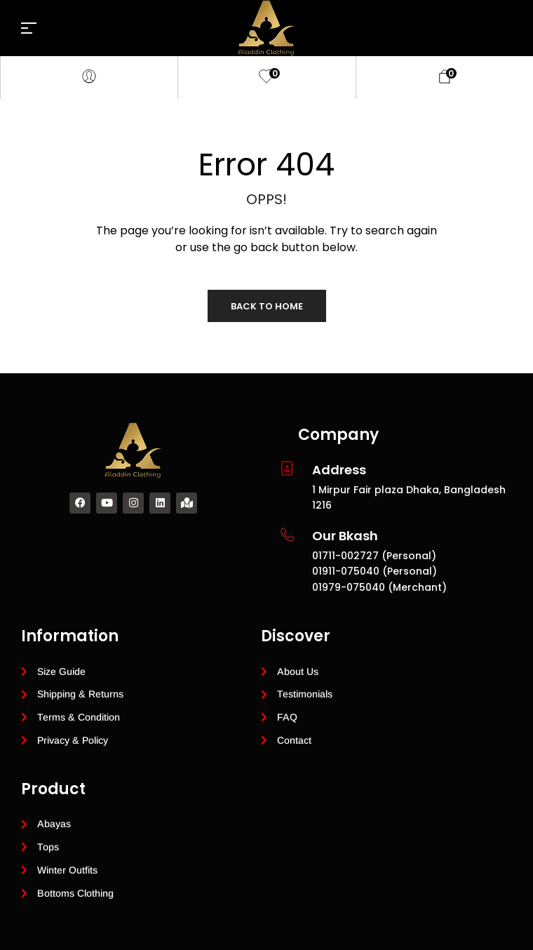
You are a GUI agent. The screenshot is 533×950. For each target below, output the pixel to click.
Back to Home (267, 306)
